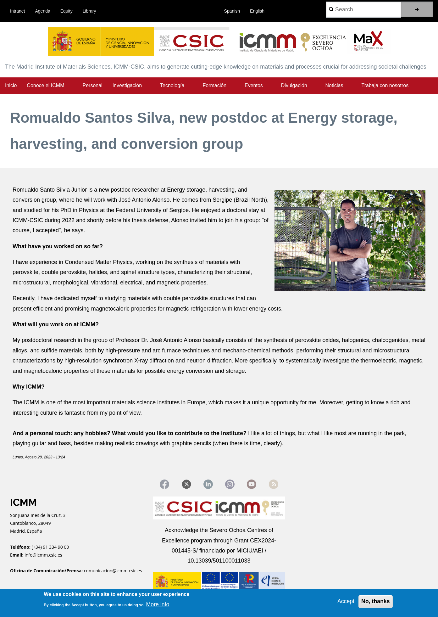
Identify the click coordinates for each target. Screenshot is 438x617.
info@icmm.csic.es (44, 555)
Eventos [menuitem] (254, 85)
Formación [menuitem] (214, 85)
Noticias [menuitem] (334, 85)
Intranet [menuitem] (17, 11)
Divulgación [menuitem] (294, 85)
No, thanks (375, 601)
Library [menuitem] (89, 11)
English (257, 11)
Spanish (232, 11)
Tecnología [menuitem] (172, 85)
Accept (345, 601)
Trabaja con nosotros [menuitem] (384, 85)
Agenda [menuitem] (42, 11)
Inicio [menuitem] (11, 85)
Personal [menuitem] (93, 85)
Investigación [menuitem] (127, 85)
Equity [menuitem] (66, 11)
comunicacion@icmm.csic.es (113, 571)
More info (158, 604)
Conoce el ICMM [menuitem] (45, 85)
